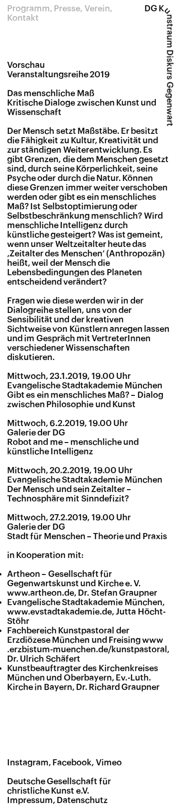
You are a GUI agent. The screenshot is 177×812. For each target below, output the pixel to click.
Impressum (30, 800)
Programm (28, 8)
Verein (97, 8)
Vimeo (109, 762)
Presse (67, 8)
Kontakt (23, 18)
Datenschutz (82, 800)
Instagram (28, 762)
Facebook (72, 762)
